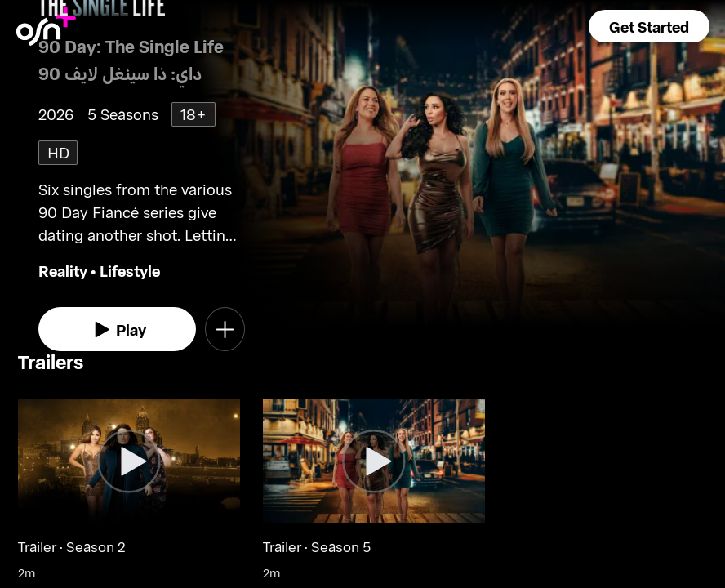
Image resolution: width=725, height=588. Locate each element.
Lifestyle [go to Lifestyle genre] (130, 271)
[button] (649, 26)
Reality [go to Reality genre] (62, 271)
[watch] (117, 329)
